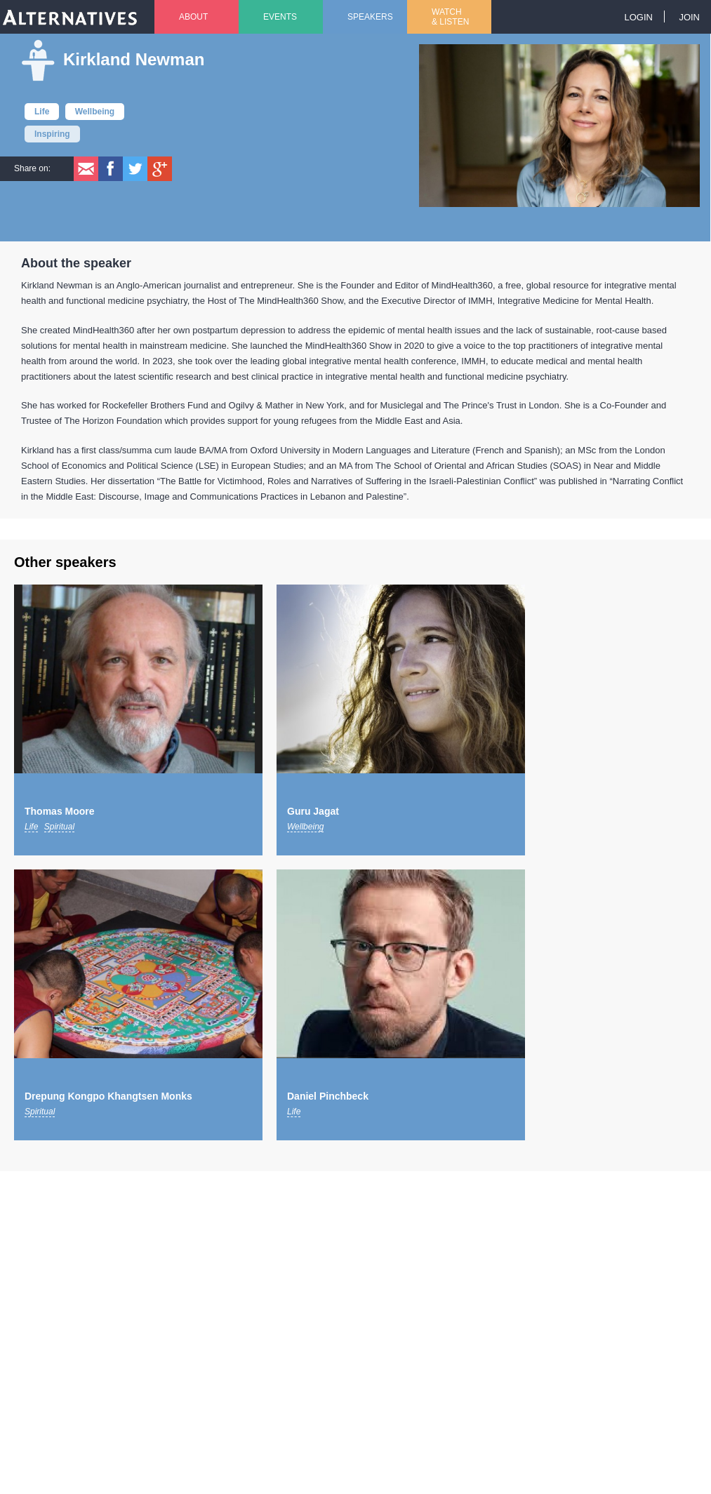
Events (280, 17)
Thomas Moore (60, 811)
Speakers (370, 17)
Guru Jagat (313, 811)
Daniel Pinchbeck (327, 1096)
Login (638, 17)
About (193, 17)
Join (689, 17)
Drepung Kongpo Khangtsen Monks (108, 1096)
